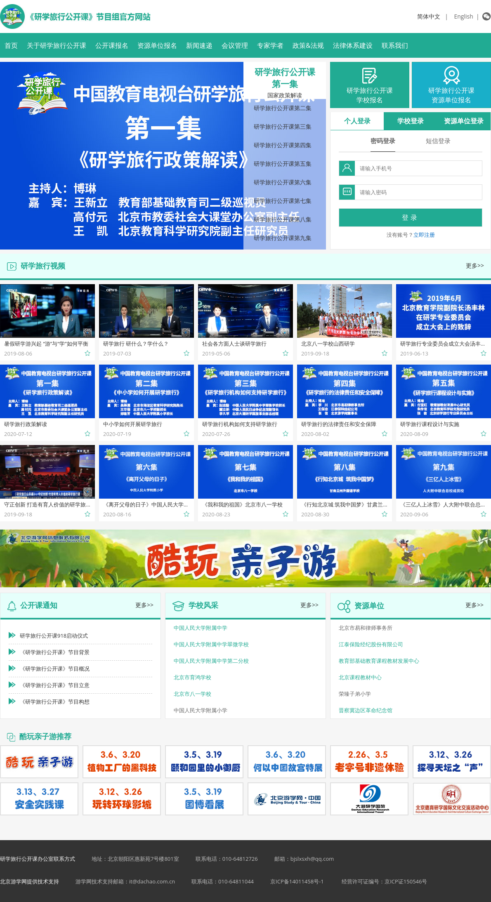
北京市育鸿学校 (192, 677)
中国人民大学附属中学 (200, 627)
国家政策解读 (284, 95)
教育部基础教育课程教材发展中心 (379, 660)
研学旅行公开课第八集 (283, 219)
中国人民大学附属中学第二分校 (211, 660)
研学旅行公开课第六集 (283, 182)
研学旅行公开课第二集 (283, 108)
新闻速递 (199, 45)
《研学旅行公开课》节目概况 (55, 668)
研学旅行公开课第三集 (283, 126)
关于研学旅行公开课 (56, 45)
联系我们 (395, 45)
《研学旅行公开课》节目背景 (55, 652)
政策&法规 (308, 45)
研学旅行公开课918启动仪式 (54, 635)
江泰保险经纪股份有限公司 (371, 644)
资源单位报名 (157, 45)
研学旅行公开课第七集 (283, 201)
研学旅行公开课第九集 (283, 238)
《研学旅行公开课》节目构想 (55, 701)
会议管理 (235, 45)
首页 (11, 45)
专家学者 (270, 45)
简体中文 (428, 16)
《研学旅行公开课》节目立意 (55, 685)
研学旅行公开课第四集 (283, 145)
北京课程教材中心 (360, 677)
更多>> (475, 265)
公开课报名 (111, 45)
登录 (410, 217)
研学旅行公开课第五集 (283, 163)
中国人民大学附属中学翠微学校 (211, 644)
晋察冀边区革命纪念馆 (365, 710)
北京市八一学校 (192, 693)
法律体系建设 (353, 45)
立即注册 (424, 234)
